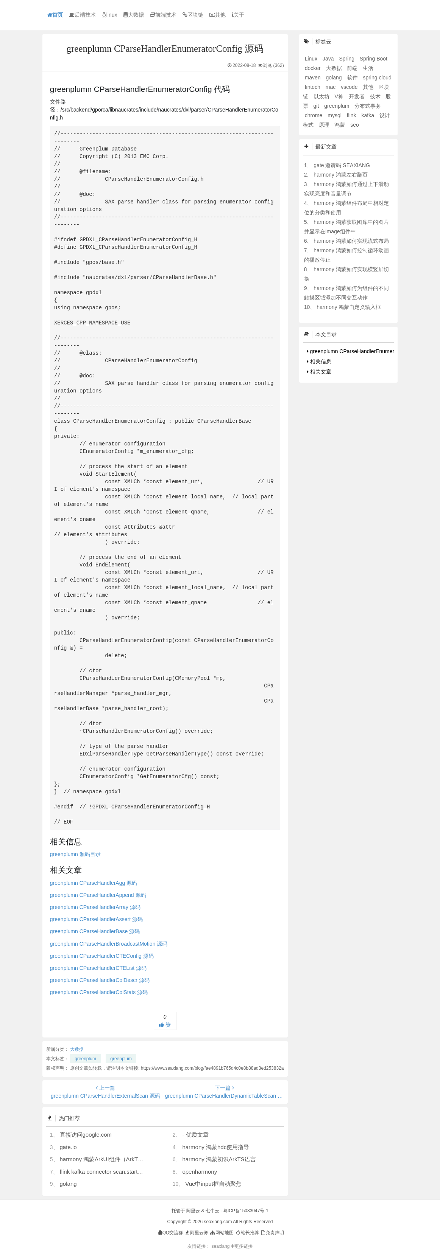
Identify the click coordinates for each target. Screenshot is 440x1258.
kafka (368, 115)
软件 (353, 77)
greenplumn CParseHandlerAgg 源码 (93, 883)
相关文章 (319, 372)
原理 (325, 125)
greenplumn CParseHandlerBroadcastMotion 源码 (108, 944)
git (317, 106)
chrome (314, 115)
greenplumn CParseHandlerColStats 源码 (99, 992)
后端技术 (82, 15)
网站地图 (221, 1232)
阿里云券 (196, 1232)
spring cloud (377, 77)
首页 (55, 15)
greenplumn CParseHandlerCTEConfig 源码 (102, 956)
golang (68, 1183)
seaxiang (221, 1246)
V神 (339, 96)
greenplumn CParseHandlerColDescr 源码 (100, 980)
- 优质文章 (195, 1134)
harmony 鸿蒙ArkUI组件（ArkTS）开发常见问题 (121, 1159)
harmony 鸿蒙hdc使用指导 (215, 1147)
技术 (376, 96)
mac (331, 87)
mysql (335, 115)
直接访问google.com (86, 1134)
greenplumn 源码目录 (75, 854)
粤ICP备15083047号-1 (245, 1210)
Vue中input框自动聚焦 (213, 1183)
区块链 (193, 15)
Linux (312, 59)
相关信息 (319, 361)
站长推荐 (247, 1232)
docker (313, 68)
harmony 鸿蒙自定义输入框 (349, 307)
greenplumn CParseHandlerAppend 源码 (98, 895)
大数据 (133, 15)
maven (313, 77)
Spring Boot (373, 59)
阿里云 (193, 1210)
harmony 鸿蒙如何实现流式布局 (351, 241)
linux (109, 15)
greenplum (85, 1058)
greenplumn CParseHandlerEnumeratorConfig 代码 (369, 351)
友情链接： (198, 1246)
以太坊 (322, 96)
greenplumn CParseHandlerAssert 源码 (96, 919)
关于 (238, 15)
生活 (368, 68)
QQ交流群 (170, 1232)
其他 (217, 15)
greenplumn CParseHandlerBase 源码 (95, 931)
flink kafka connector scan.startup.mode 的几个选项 (125, 1171)
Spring (347, 59)
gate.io (68, 1147)
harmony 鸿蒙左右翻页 (340, 175)
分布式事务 (367, 106)
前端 (353, 68)
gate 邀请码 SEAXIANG (342, 165)
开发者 (357, 96)
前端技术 (163, 15)
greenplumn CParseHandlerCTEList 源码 (98, 968)
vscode (350, 87)
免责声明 (272, 1232)
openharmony (199, 1171)
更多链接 (242, 1246)
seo (354, 125)
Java (329, 59)
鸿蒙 (340, 125)
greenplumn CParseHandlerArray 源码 (95, 907)
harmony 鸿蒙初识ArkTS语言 (219, 1159)
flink (352, 115)
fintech (313, 87)
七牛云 (212, 1210)
